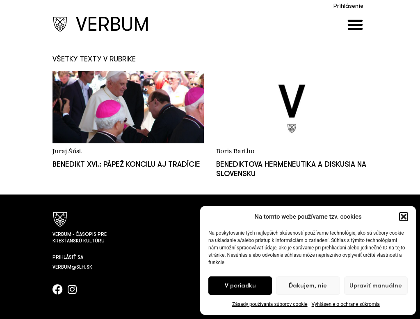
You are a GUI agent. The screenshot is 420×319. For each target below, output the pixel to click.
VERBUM (112, 24)
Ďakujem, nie (308, 285)
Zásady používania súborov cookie (270, 304)
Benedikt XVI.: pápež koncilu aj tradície (126, 164)
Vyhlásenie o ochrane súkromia (346, 304)
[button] (403, 217)
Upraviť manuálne (375, 285)
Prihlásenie (348, 5)
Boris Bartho (235, 151)
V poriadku (240, 285)
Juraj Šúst (67, 151)
